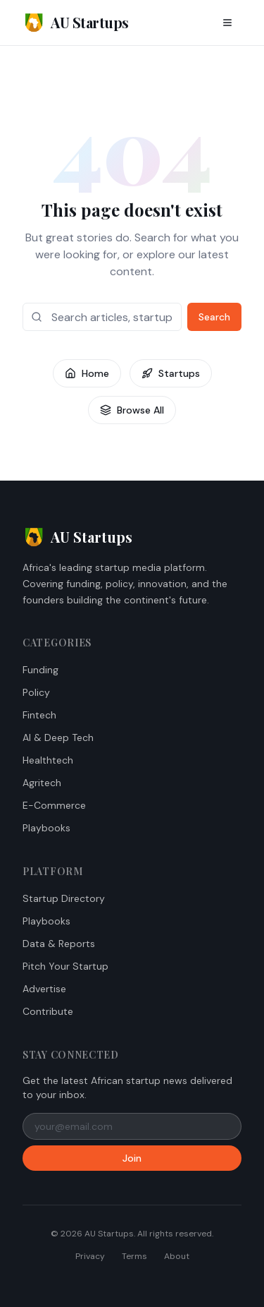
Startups (171, 373)
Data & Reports (59, 943)
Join (132, 1158)
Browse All (132, 410)
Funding (40, 669)
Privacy (90, 1256)
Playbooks (46, 827)
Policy (36, 692)
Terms (134, 1256)
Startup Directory (64, 898)
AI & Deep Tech (58, 737)
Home (87, 373)
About (176, 1256)
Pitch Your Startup (65, 966)
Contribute (48, 1011)
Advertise (44, 988)
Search (214, 317)
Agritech (42, 782)
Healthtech (48, 760)
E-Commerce (54, 805)
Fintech (39, 715)
